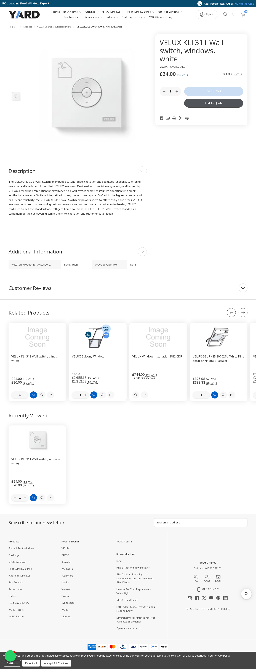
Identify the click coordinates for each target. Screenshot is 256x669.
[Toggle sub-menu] (80, 12)
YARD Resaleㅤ (16, 616)
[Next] (243, 312)
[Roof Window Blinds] (139, 12)
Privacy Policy (222, 655)
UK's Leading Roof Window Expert (25, 4)
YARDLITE (67, 568)
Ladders (13, 596)
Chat (207, 579)
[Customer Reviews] (128, 287)
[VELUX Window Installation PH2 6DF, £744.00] (158, 337)
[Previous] (231, 312)
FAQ (196, 579)
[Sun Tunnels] (70, 17)
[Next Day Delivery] (132, 17)
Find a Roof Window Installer (133, 567)
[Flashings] (90, 12)
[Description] (78, 170)
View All (66, 616)
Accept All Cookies (56, 663)
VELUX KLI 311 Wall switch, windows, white (36, 461)
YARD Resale (16, 609)
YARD (65, 609)
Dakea (65, 596)
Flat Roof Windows (19, 575)
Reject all (31, 663)
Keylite (65, 582)
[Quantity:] (19, 497)
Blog (119, 561)
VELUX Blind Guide (127, 600)
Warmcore (67, 575)
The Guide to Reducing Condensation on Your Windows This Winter (134, 578)
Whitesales (68, 603)
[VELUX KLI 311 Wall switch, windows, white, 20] (37, 439)
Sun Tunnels (16, 582)
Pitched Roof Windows (21, 548)
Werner (66, 589)
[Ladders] (110, 17)
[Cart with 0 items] (243, 14)
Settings (12, 663)
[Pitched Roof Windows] (65, 12)
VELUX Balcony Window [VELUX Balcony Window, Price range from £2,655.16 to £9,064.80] (88, 356)
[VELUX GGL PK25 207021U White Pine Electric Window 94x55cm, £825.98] (218, 337)
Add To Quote (213, 103)
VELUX (65, 548)
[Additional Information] (78, 251)
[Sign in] (207, 14)
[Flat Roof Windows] (169, 12)
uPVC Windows (17, 562)
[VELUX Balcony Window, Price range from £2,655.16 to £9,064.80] (98, 337)
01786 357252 (244, 3)
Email (218, 579)
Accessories (15, 589)
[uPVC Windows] (111, 12)
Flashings (14, 555)
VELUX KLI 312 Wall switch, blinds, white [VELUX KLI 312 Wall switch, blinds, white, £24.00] (34, 358)
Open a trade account (128, 628)
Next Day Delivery (19, 603)
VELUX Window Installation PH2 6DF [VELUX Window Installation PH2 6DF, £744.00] (157, 356)
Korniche (66, 562)
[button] (246, 594)
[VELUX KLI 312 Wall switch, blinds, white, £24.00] (37, 337)
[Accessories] (92, 17)
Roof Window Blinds (20, 568)
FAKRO (65, 555)
